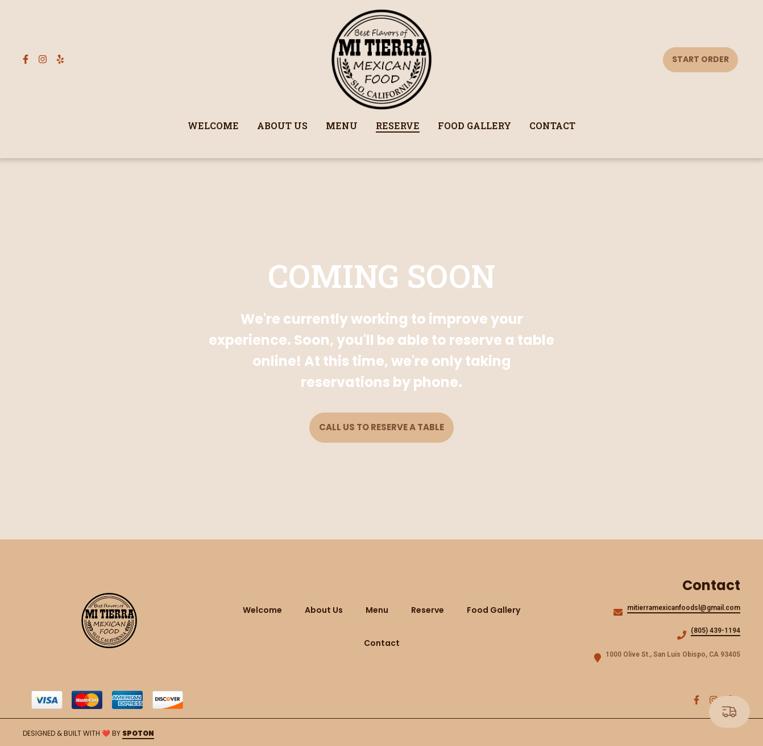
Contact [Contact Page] (552, 125)
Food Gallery (497, 610)
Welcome (266, 610)
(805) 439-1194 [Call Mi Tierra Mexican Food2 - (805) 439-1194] (715, 630)
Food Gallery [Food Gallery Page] (474, 125)
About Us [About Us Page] (282, 125)
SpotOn (138, 733)
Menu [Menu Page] (342, 125)
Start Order (700, 59)
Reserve (431, 610)
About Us (327, 610)
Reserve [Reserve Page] (398, 125)
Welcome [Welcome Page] (213, 125)
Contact (385, 643)
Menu (380, 610)
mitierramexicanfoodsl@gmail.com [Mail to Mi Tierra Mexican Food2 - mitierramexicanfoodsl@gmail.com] (683, 608)
